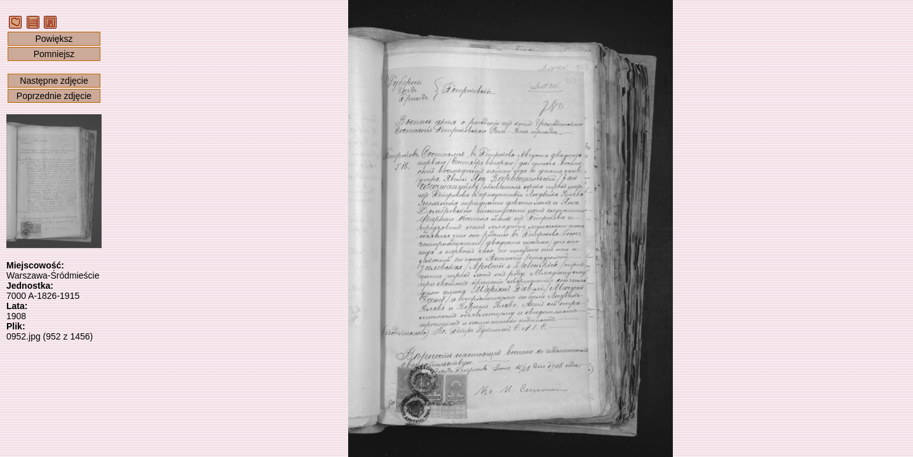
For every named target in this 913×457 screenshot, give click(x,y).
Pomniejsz (54, 54)
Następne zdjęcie (54, 81)
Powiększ (53, 39)
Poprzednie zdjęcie (54, 96)
